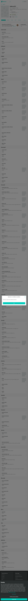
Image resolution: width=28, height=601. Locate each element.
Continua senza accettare (14, 596)
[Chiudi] (24, 296)
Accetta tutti (14, 599)
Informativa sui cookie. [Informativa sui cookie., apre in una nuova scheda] (12, 592)
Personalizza (14, 594)
